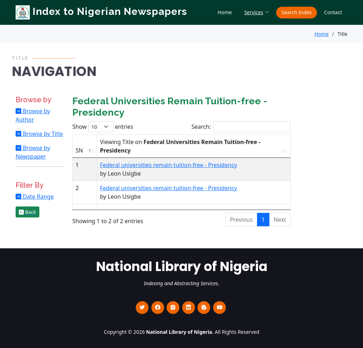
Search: (241, 126)
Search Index (296, 12)
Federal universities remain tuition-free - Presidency (168, 165)
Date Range (37, 196)
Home (225, 12)
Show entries (102, 126)
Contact (333, 12)
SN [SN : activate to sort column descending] (79, 150)
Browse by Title (42, 134)
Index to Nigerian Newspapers (101, 11)
